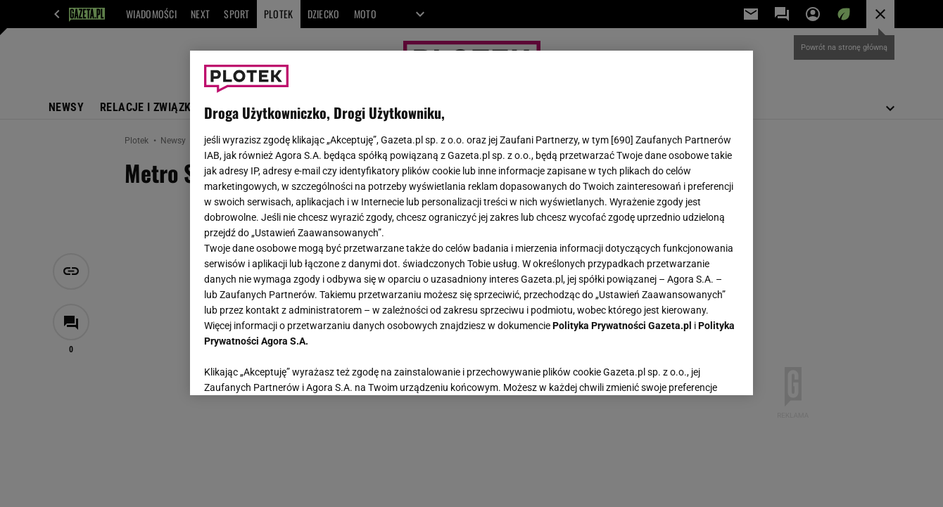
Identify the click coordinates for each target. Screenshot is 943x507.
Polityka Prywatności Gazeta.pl (622, 325)
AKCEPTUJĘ (691, 367)
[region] (471, 223)
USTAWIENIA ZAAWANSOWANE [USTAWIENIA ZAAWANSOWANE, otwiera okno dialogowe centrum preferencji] (296, 367)
